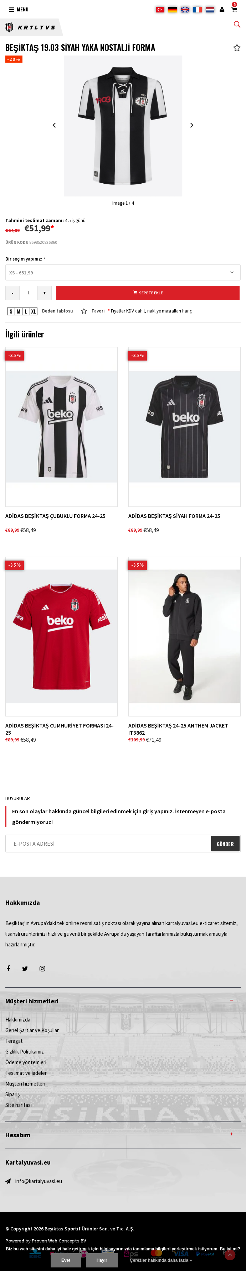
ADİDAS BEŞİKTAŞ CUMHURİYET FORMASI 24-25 (59, 729)
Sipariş (12, 1094)
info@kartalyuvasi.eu (38, 1181)
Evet (65, 1260)
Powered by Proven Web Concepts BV (45, 1241)
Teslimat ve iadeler (26, 1073)
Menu (19, 9)
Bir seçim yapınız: (25, 259)
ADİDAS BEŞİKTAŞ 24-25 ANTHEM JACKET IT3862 (178, 729)
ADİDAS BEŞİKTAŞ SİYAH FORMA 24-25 (174, 515)
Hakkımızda (17, 1019)
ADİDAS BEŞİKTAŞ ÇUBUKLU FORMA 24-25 (55, 515)
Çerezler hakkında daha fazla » (161, 1260)
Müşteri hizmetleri (25, 1083)
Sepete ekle (148, 292)
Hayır (102, 1260)
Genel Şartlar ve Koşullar (32, 1030)
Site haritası (18, 1105)
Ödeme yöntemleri (25, 1062)
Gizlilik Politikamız (24, 1051)
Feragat (14, 1041)
